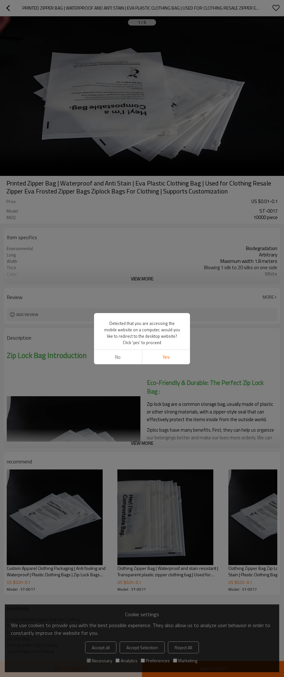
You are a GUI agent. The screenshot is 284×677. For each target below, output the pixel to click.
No (118, 357)
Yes (166, 357)
